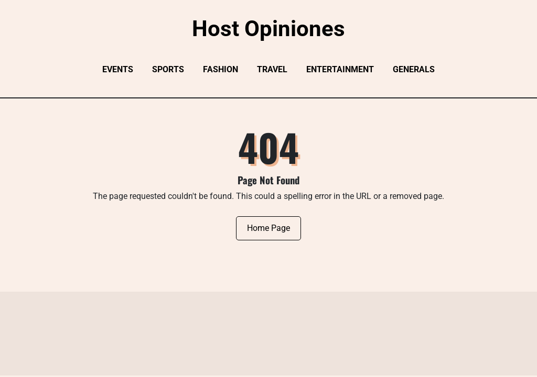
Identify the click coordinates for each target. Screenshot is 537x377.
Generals (414, 69)
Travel (272, 69)
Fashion (220, 69)
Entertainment (340, 69)
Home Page (268, 228)
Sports (168, 69)
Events (117, 69)
